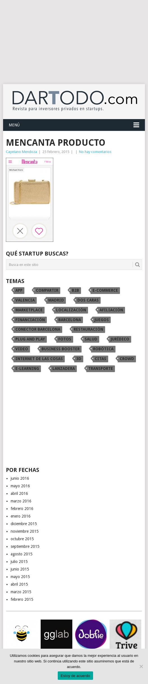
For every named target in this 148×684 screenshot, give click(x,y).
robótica (103, 349)
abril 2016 (19, 493)
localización (71, 310)
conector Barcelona (37, 329)
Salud (91, 339)
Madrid (56, 300)
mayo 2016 (20, 486)
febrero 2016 (22, 508)
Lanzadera (63, 368)
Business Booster (60, 349)
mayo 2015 (20, 576)
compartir (47, 290)
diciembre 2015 (24, 523)
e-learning (27, 368)
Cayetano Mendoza (21, 152)
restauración (88, 329)
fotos (64, 339)
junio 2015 (20, 569)
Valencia (25, 300)
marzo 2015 (21, 592)
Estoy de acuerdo (75, 676)
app (18, 290)
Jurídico (120, 339)
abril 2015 (19, 584)
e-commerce (105, 290)
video (21, 349)
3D (78, 358)
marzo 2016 (21, 501)
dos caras (88, 300)
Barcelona (69, 319)
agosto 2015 (22, 554)
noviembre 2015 (25, 531)
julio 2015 (19, 561)
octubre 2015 (22, 539)
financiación (30, 319)
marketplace (29, 310)
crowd (127, 358)
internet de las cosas (39, 358)
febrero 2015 (22, 599)
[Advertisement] (74, 42)
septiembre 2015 (25, 546)
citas (100, 358)
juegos (101, 319)
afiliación (111, 310)
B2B (75, 290)
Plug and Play (30, 339)
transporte (100, 368)
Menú (14, 125)
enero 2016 (21, 516)
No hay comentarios (95, 152)
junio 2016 (20, 478)
